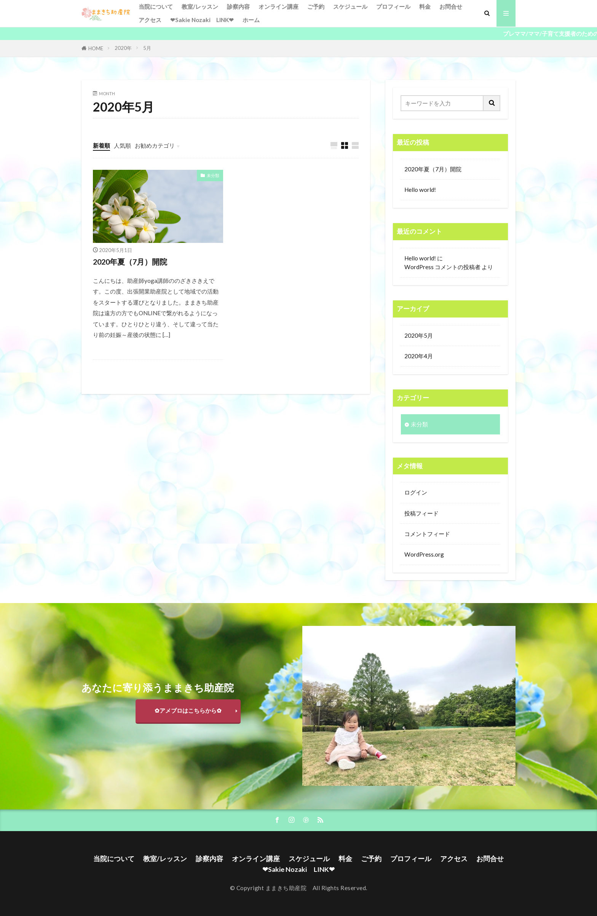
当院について (156, 6)
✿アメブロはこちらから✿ (188, 710)
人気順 (122, 145)
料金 (425, 6)
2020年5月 (418, 335)
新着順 (101, 145)
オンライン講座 (278, 6)
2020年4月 (418, 356)
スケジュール (350, 6)
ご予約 (315, 6)
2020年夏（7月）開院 (130, 261)
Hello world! (420, 189)
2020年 (123, 48)
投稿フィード (421, 513)
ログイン (415, 492)
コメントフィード (427, 533)
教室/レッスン (200, 6)
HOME (95, 48)
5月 (147, 48)
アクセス (150, 19)
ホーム (251, 19)
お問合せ (450, 6)
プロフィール (393, 6)
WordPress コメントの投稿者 (442, 266)
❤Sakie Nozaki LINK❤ (202, 19)
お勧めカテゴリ (155, 145)
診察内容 (238, 6)
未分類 (213, 175)
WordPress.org (424, 554)
